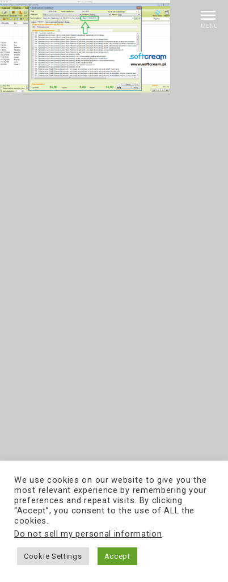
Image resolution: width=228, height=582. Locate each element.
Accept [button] (117, 556)
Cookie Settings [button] (53, 556)
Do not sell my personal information (88, 534)
